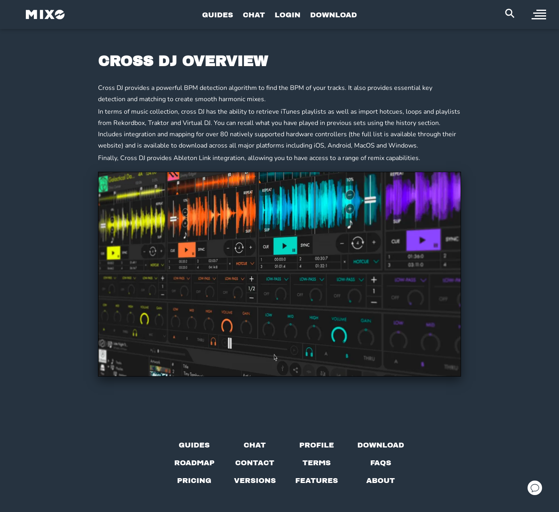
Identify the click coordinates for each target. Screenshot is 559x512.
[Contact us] (255, 462)
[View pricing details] (194, 480)
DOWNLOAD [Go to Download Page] (333, 15)
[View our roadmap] (194, 462)
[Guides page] (194, 445)
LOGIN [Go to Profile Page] (287, 15)
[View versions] (254, 480)
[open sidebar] (539, 14)
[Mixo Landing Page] (45, 14)
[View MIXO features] (316, 480)
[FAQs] (381, 462)
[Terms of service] (316, 462)
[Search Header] (510, 13)
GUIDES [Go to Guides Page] (217, 15)
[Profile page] (316, 445)
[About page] (380, 480)
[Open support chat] (535, 488)
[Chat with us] (254, 445)
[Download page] (381, 445)
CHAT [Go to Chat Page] (254, 15)
